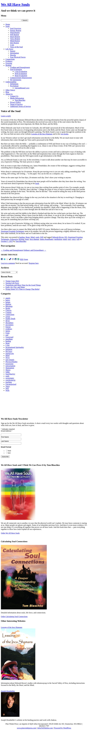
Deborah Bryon (58, 237)
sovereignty (10, 378)
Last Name (5, 441)
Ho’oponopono (15, 80)
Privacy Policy (15, 102)
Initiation (9, 349)
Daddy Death (10, 319)
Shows (8, 370)
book (37, 183)
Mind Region (15, 41)
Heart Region (15, 37)
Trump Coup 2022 (12, 281)
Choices (8, 310)
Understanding (11, 82)
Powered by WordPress (62, 728)
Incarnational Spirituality (15, 347)
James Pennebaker (46, 239)
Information (14, 53)
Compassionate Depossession (21, 78)
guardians (9, 339)
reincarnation (10, 366)
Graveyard (9, 337)
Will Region (14, 35)
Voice (8, 386)
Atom (26, 259)
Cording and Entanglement (20, 67)
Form (8, 333)
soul (69, 239)
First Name (5, 437)
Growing (9, 63)
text (9, 453)
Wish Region (15, 33)
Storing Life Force (12, 283)
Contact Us (14, 96)
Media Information (17, 98)
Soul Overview (15, 28)
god (7, 335)
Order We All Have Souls (10, 533)
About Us (9, 94)
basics (8, 300)
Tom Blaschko (20, 100)
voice (74, 239)
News (8, 358)
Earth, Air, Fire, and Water (15, 287)
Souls (8, 26)
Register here (34, 263)
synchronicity (10, 380)
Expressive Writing (17, 239)
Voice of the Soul (16, 47)
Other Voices (10, 90)
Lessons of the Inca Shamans (41, 134)
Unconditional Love (22, 88)
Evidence (9, 61)
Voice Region (15, 39)
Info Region (14, 43)
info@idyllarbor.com (45, 728)
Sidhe (8, 372)
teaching (9, 382)
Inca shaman (34, 239)
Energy (12, 51)
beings (8, 302)
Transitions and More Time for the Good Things (23, 285)
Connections (10, 59)
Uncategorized (11, 384)
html (9, 451)
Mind (33, 237)
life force (9, 351)
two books (64, 134)
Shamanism (10, 368)
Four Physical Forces (18, 57)
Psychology (14, 86)
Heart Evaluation (21, 76)
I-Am (12, 45)
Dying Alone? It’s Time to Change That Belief (22, 289)
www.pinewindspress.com (26, 728)
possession (9, 364)
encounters (9, 325)
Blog (7, 92)
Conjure (8, 312)
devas (8, 321)
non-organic (10, 360)
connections (10, 314)
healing (22, 237)
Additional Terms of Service (20, 106)
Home (8, 24)
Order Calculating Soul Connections (14, 617)
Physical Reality (11, 362)
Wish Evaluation (21, 74)
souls (37, 237)
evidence (9, 329)
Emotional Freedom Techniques (12, 231)
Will (41, 237)
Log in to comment (8, 263)
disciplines (9, 323)
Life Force (9, 49)
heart (27, 239)
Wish (7, 390)
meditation (58, 239)
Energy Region (15, 30)
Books (8, 308)
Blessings (9, 306)
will (78, 239)
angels (8, 298)
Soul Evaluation (16, 69)
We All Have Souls (15, 4)
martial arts (10, 353)
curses (8, 317)
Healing (8, 65)
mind (65, 239)
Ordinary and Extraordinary (34, 250)
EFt (66, 237)
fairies (8, 331)
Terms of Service (16, 104)
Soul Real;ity (10, 374)
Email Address (6, 431)
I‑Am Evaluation (21, 71)
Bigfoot (8, 304)
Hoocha (13, 55)
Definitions (14, 84)
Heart (28, 237)
